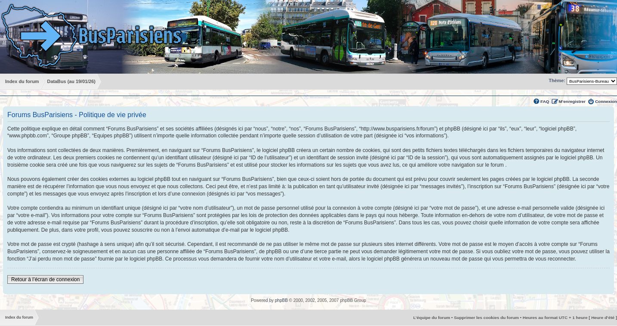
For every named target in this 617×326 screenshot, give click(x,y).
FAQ (544, 101)
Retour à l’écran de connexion (45, 279)
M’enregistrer (572, 101)
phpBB (281, 300)
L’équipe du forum (431, 317)
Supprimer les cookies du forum (486, 317)
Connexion (606, 101)
